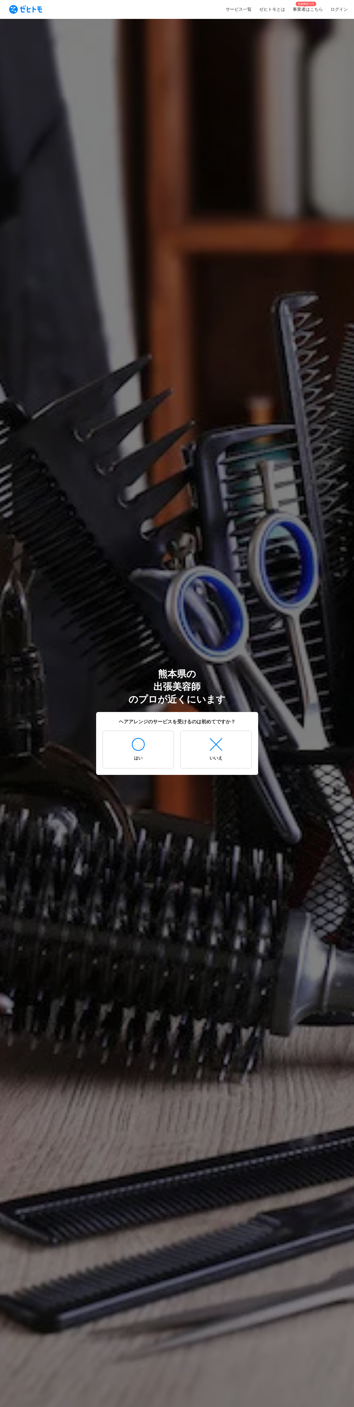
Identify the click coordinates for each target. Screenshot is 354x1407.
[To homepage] (25, 9)
